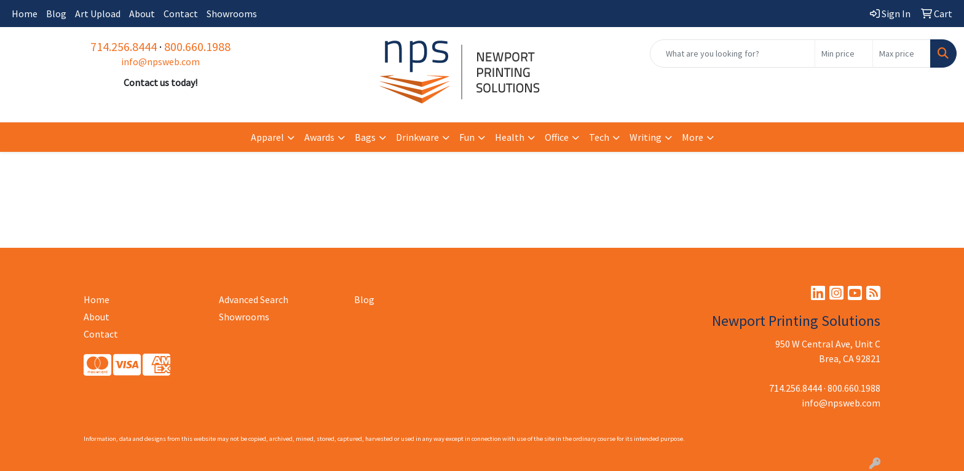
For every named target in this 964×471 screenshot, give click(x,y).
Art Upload (97, 13)
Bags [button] (365, 137)
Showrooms (232, 13)
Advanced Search (253, 299)
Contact (181, 13)
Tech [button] (599, 137)
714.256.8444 (123, 46)
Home (25, 13)
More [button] (692, 137)
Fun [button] (467, 137)
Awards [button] (319, 137)
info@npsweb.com (160, 61)
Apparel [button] (267, 137)
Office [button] (557, 137)
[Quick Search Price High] (901, 53)
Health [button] (509, 137)
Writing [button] (646, 137)
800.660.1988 (197, 46)
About (142, 13)
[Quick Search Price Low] (844, 53)
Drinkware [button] (417, 137)
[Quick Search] (732, 53)
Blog (56, 13)
